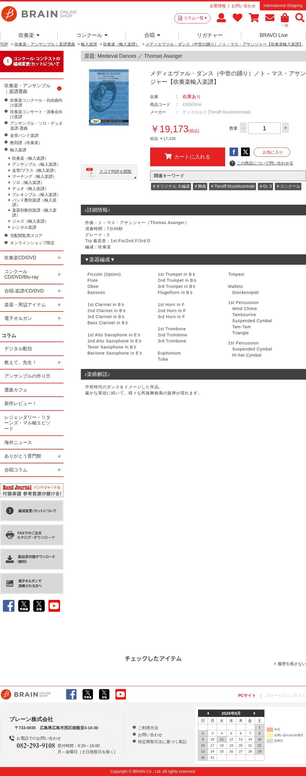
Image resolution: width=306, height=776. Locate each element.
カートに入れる (187, 156)
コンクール (92, 35)
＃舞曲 (200, 186)
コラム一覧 (195, 18)
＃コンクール (288, 186)
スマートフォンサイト (286, 695)
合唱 (152, 35)
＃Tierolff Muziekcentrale (232, 186)
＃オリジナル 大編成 (171, 186)
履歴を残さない (292, 663)
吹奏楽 (29, 35)
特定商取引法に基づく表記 (162, 741)
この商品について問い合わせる (261, 163)
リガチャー (210, 35)
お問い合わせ (244, 5)
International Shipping (282, 5)
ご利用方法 (148, 727)
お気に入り (273, 152)
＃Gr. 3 (265, 186)
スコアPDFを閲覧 (115, 171)
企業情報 (218, 5)
